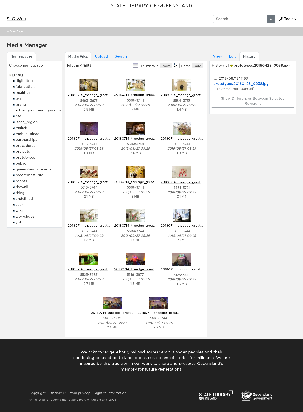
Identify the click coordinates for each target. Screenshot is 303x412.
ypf (18, 222)
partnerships (26, 140)
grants (21, 104)
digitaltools (25, 81)
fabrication (25, 87)
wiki (19, 211)
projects (23, 152)
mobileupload (28, 134)
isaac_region (27, 122)
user (19, 205)
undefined (24, 199)
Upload (101, 56)
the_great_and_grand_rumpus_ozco (50, 110)
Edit (232, 56)
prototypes (25, 157)
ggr (19, 98)
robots (21, 181)
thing (20, 193)
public (21, 163)
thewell (22, 187)
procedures (25, 146)
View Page (16, 31)
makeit (22, 128)
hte (18, 116)
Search (121, 56)
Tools (286, 19)
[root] (17, 75)
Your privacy (80, 393)
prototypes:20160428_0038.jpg (262, 65)
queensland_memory (34, 169)
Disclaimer (57, 393)
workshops (25, 216)
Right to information (110, 393)
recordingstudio (29, 175)
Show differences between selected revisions (253, 101)
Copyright (37, 393)
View (217, 56)
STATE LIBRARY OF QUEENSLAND (151, 5)
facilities (23, 93)
